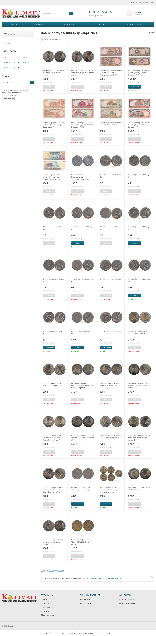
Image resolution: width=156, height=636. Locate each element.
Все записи (6, 43)
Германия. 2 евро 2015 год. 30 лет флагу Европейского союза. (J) (139, 437)
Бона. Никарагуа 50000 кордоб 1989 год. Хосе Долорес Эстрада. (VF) (51, 177)
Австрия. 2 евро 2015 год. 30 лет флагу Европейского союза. (53, 72)
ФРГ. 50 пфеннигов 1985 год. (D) (53, 228)
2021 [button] (26, 62)
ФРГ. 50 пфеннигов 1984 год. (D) (110, 176)
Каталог (9, 34)
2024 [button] (25, 57)
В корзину (134, 87)
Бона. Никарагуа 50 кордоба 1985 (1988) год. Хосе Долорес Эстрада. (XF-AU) (82, 124)
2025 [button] (16, 57)
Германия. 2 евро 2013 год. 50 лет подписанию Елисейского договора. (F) (139, 385)
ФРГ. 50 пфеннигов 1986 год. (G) (82, 280)
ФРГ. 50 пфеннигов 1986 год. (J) (110, 280)
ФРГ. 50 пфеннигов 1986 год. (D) (53, 280)
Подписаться (8, 99)
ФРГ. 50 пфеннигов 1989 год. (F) (53, 332)
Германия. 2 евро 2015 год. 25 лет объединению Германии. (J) (111, 437)
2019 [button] (16, 67)
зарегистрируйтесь (96, 578)
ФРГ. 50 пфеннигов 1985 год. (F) (82, 228)
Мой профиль (85, 603)
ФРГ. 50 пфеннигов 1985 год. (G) (110, 228)
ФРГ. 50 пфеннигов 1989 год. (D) (139, 280)
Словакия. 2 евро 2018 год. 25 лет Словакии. (139, 488)
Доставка (39, 24)
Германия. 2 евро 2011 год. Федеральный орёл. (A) (53, 384)
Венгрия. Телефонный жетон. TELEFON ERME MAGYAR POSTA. (82, 542)
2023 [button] (7, 62)
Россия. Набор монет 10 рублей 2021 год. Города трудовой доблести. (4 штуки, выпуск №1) (109, 489)
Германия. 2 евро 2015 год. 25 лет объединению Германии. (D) (82, 437)
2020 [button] (7, 67)
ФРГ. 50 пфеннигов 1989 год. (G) (82, 332)
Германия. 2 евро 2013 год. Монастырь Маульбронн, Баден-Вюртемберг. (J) (53, 437)
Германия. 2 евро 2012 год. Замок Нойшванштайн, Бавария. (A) (110, 385)
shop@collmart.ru (129, 603)
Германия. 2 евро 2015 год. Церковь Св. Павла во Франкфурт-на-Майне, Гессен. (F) (53, 489)
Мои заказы (85, 599)
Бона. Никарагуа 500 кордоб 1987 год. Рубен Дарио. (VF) (111, 123)
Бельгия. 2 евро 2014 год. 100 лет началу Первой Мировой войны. (82, 72)
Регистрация (146, 2)
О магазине (69, 24)
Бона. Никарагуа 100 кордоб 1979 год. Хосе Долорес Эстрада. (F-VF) (139, 72)
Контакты (99, 24)
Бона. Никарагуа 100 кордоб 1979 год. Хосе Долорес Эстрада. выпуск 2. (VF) (111, 72)
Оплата (13, 24)
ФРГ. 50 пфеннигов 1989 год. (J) (110, 332)
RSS (151, 32)
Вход (134, 2)
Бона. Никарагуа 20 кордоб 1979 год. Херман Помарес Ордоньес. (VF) (53, 124)
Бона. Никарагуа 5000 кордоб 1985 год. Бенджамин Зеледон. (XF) (139, 124)
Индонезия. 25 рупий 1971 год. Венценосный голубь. (81, 488)
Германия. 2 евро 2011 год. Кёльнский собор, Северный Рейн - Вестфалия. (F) (82, 385)
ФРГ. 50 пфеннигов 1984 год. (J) (139, 176)
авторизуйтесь (114, 578)
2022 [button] (16, 62)
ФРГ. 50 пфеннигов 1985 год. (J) (139, 228)
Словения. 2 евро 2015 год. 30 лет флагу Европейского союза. (54, 542)
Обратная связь (134, 24)
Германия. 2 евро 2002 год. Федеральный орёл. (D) (138, 332)
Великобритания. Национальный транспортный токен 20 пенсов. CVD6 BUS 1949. (80, 177)
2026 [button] (6, 57)
